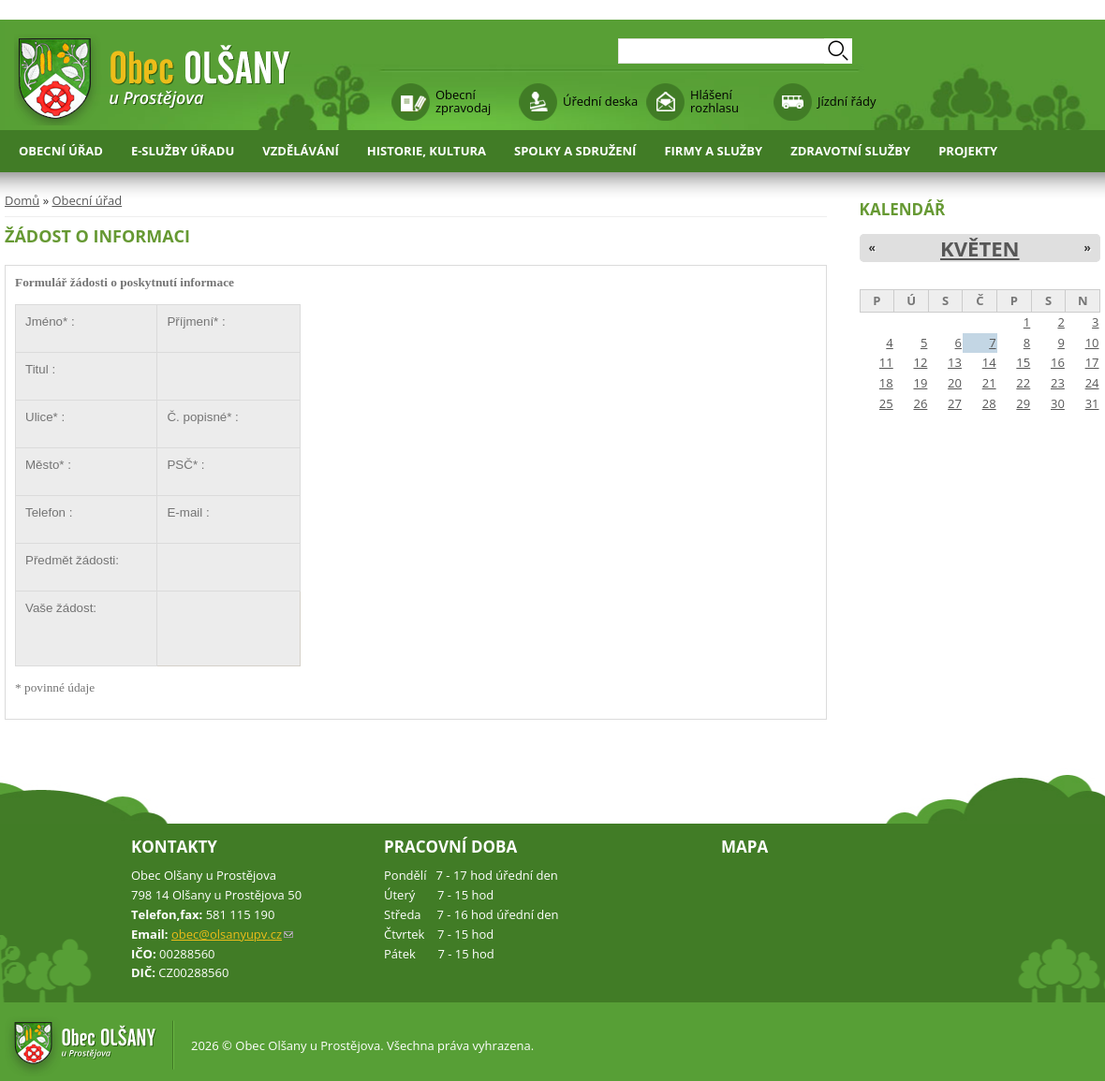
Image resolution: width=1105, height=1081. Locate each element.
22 (1023, 382)
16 (1058, 362)
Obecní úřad (61, 150)
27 (955, 403)
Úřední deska (600, 101)
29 (1023, 403)
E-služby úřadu (182, 150)
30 (1058, 403)
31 (1092, 403)
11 (886, 362)
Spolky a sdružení (575, 150)
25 (886, 403)
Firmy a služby (713, 150)
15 (1023, 362)
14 (989, 362)
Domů (22, 200)
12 (920, 362)
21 (989, 382)
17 (1092, 362)
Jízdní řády (847, 101)
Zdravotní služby (850, 150)
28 (989, 403)
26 (920, 403)
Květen (980, 248)
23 (1058, 382)
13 (955, 362)
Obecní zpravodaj (463, 101)
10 (1092, 342)
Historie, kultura (426, 150)
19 (920, 382)
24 (1092, 382)
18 (886, 382)
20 (955, 382)
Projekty (967, 150)
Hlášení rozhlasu (714, 101)
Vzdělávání (300, 150)
